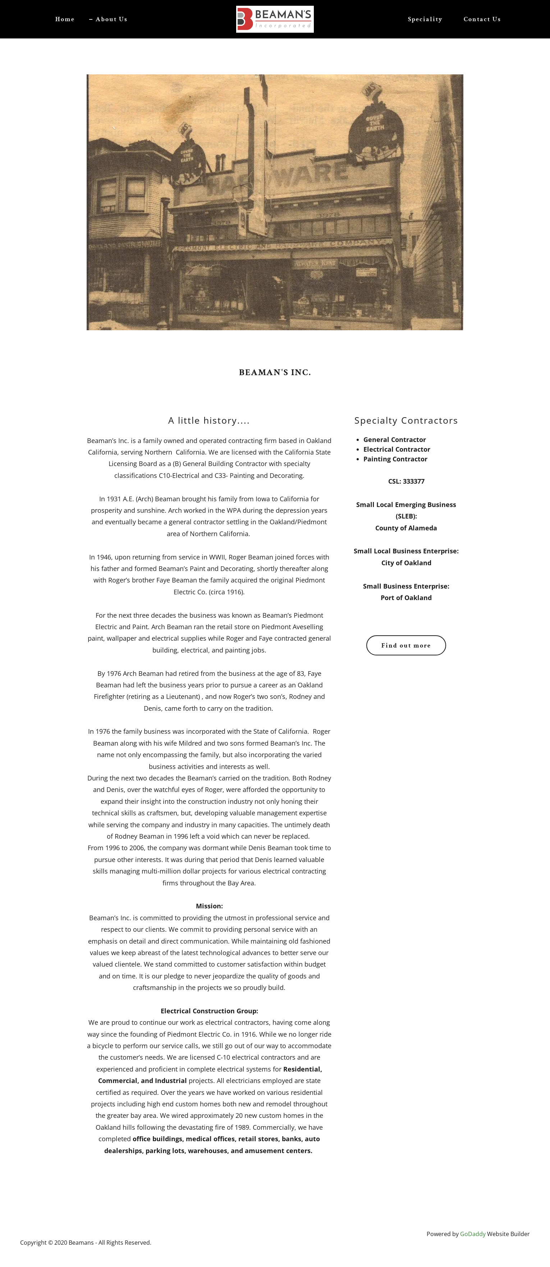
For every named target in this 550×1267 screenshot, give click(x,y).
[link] (275, 18)
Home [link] (65, 19)
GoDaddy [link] (473, 1234)
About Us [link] (112, 19)
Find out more (406, 645)
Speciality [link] (425, 19)
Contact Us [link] (482, 19)
